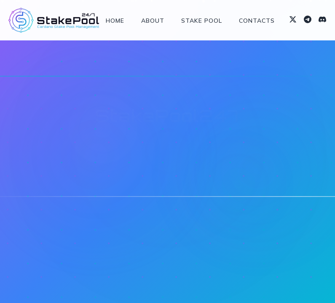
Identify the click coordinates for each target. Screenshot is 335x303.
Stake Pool (201, 20)
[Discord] (322, 20)
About (152, 20)
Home (115, 20)
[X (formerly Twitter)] (293, 20)
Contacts (257, 20)
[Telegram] (307, 20)
